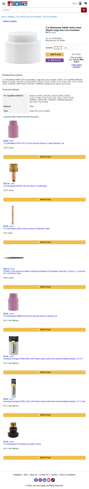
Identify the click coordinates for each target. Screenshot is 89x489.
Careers (54, 475)
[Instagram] (40, 480)
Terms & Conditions (67, 475)
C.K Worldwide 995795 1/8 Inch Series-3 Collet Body (25, 186)
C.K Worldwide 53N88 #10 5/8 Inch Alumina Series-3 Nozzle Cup (30, 316)
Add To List (54, 60)
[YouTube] (49, 480)
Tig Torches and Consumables (28, 17)
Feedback (17, 475)
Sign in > (77, 4)
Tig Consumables (50, 17)
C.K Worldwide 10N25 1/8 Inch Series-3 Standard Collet (26, 229)
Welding (11, 17)
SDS (26, 475)
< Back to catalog (9, 21)
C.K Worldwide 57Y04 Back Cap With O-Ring (22, 444)
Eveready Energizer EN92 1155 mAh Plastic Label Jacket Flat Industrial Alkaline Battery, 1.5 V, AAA (44, 401)
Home (3, 17)
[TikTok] (53, 480)
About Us (33, 475)
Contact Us (44, 475)
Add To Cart (54, 54)
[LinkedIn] (44, 480)
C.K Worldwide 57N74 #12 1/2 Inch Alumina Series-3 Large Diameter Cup (33, 143)
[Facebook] (36, 480)
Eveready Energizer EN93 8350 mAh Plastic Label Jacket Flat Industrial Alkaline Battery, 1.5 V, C (43, 359)
